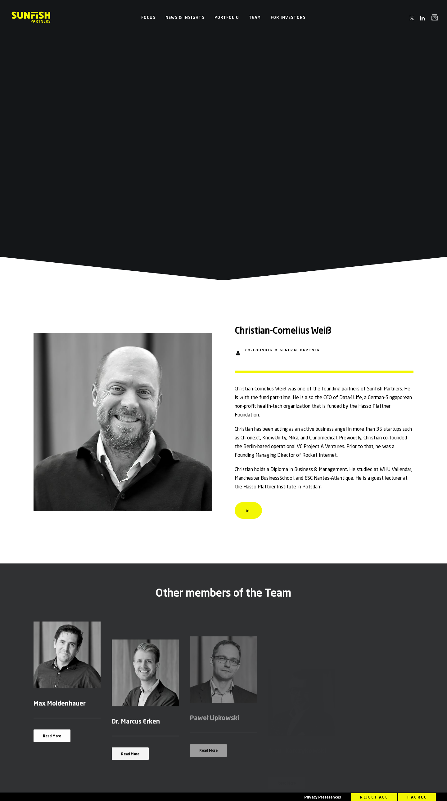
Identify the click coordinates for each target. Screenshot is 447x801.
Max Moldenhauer (60, 510)
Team (255, 17)
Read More (52, 543)
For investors (288, 17)
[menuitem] (148, 17)
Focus (148, 17)
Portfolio (226, 17)
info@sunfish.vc (170, 637)
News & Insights (185, 17)
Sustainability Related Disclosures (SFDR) (260, 790)
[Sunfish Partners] (31, 17)
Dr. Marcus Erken (136, 539)
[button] (412, 18)
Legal (225, 790)
